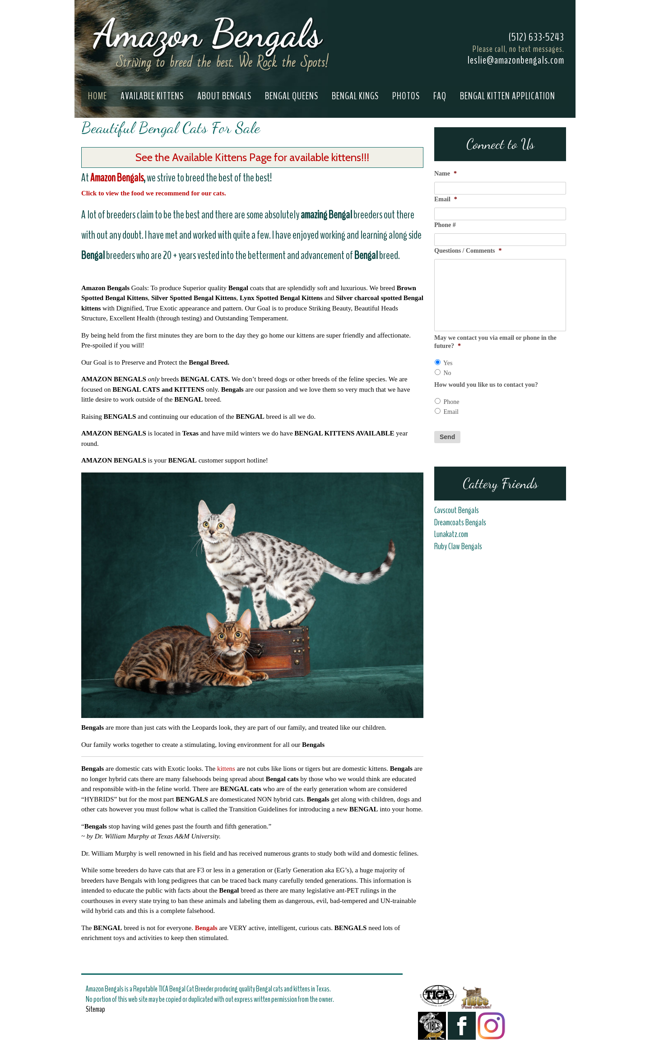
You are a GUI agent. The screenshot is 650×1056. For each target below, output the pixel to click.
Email (445, 199)
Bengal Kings (355, 96)
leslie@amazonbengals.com (515, 60)
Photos (406, 96)
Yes (447, 363)
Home (97, 96)
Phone (452, 401)
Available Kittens (152, 96)
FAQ (439, 96)
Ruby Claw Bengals (458, 546)
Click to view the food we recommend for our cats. (154, 193)
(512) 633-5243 (536, 37)
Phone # (445, 225)
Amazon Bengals (117, 177)
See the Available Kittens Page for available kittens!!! (252, 157)
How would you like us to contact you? (486, 384)
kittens (226, 768)
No (447, 373)
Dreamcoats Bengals (461, 522)
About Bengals (224, 96)
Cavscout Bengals (456, 510)
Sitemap (95, 1009)
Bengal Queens (291, 96)
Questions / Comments (468, 250)
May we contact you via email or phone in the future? (495, 341)
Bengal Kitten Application (507, 96)
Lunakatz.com (451, 534)
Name (445, 173)
